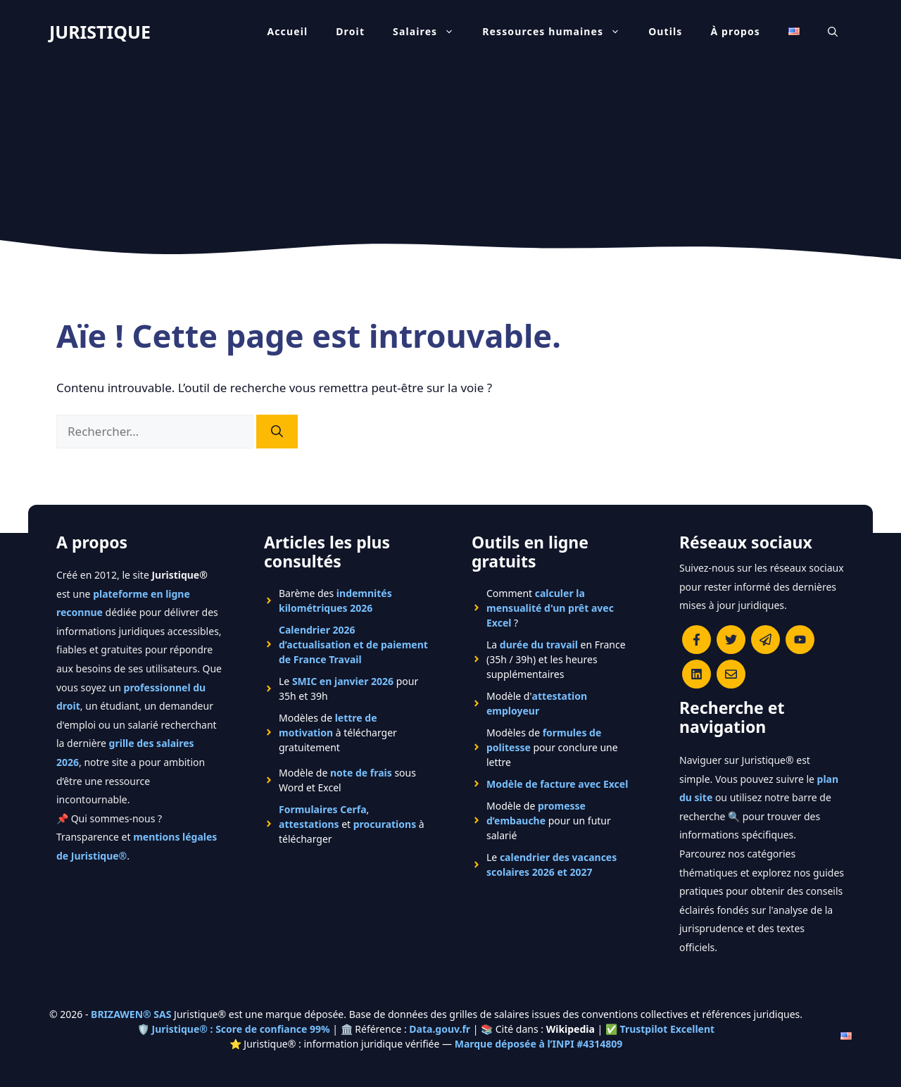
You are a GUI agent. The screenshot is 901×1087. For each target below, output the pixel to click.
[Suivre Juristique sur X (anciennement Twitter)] (731, 639)
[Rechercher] (277, 431)
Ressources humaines (558, 31)
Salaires (430, 31)
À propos (736, 31)
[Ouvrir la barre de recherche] (833, 31)
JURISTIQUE (100, 32)
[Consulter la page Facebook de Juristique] (696, 639)
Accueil (287, 31)
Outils (665, 31)
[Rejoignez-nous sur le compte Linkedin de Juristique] (696, 674)
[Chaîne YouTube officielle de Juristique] (800, 639)
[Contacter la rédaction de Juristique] (731, 674)
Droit (350, 31)
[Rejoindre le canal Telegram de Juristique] (765, 639)
